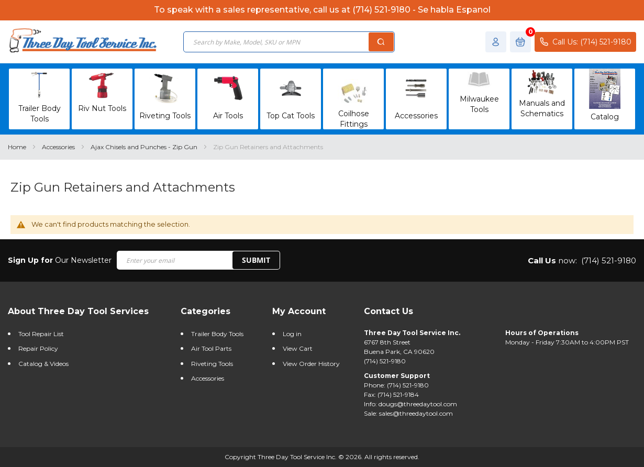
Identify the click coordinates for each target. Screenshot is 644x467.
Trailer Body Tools (217, 334)
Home (18, 147)
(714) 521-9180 (608, 260)
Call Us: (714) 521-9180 (585, 42)
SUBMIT (256, 260)
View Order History (311, 364)
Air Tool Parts (211, 348)
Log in (292, 334)
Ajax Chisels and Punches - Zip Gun (145, 147)
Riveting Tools (212, 364)
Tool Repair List (41, 334)
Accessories (59, 147)
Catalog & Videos (43, 364)
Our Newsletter (60, 260)
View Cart (298, 348)
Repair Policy (38, 348)
